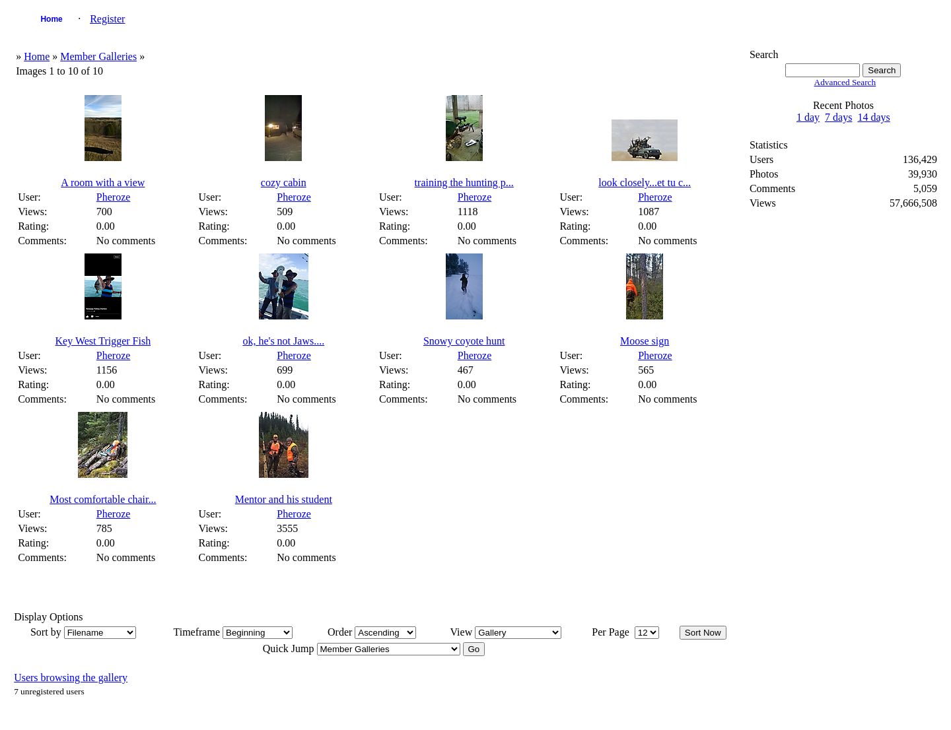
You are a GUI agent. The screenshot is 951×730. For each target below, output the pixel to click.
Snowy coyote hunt (464, 341)
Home (51, 19)
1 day (808, 117)
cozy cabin (283, 182)
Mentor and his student (283, 499)
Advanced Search (845, 82)
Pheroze (113, 197)
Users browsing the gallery (70, 677)
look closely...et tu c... (644, 182)
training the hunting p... (464, 182)
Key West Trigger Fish (103, 341)
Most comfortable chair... (103, 499)
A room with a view (103, 182)
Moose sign (644, 341)
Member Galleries (98, 56)
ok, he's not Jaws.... (283, 341)
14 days (873, 117)
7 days (838, 117)
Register (107, 18)
